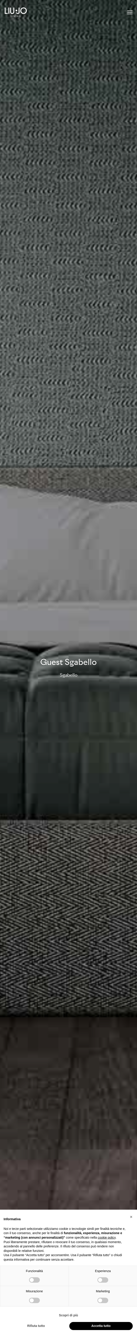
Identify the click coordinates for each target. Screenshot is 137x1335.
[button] (131, 1216)
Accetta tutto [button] (101, 1326)
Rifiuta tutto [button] (36, 1326)
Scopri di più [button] (68, 1315)
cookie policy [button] (107, 1237)
